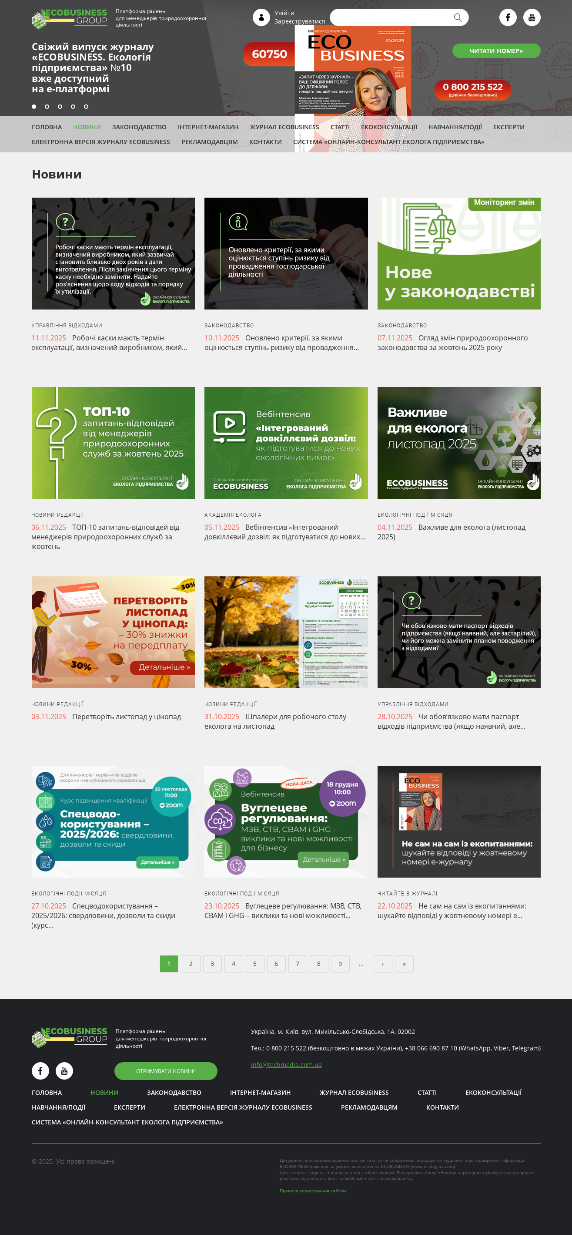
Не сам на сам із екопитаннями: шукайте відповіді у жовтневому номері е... (452, 910)
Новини (87, 127)
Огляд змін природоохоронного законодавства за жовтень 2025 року (453, 342)
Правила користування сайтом (313, 1191)
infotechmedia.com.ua (286, 1064)
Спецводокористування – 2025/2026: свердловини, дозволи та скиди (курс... (103, 915)
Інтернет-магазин (208, 127)
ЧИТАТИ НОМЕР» (496, 51)
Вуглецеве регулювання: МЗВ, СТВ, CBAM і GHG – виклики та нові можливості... (282, 910)
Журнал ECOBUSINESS (284, 127)
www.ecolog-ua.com (433, 1166)
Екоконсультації (389, 127)
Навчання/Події (455, 127)
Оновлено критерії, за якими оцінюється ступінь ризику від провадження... (281, 342)
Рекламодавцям (209, 142)
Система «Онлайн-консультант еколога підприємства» (389, 142)
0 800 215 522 (286, 1048)
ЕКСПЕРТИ (509, 127)
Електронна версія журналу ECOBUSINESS (101, 142)
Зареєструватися (299, 21)
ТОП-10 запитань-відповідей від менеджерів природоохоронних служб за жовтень (105, 536)
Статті (340, 127)
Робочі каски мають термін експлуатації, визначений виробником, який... (109, 342)
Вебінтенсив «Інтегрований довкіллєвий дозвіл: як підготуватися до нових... (284, 532)
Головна (47, 127)
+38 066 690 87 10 (431, 1048)
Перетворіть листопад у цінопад (126, 716)
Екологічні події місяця (415, 515)
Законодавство (139, 127)
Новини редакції (57, 515)
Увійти (284, 13)
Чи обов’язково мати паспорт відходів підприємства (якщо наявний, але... (451, 721)
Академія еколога (233, 515)
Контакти (265, 142)
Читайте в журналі (408, 894)
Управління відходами (67, 326)
